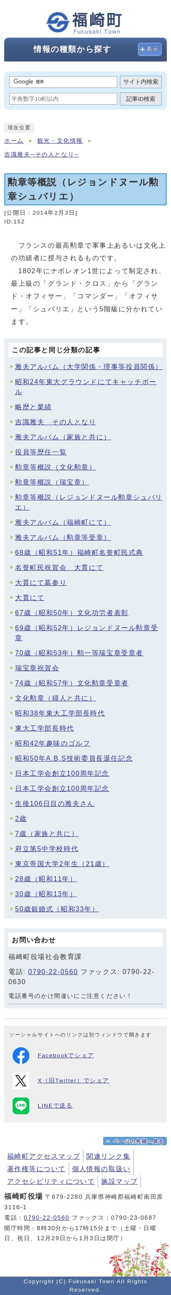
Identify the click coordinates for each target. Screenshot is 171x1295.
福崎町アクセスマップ (43, 1156)
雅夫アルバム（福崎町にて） (63, 522)
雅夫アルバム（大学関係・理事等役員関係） (89, 366)
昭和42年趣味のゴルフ (52, 743)
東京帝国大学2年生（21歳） (62, 863)
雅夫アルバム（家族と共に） (63, 437)
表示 (152, 49)
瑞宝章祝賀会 (37, 668)
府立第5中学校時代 (46, 848)
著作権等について (36, 1168)
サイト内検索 (140, 82)
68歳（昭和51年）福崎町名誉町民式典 (79, 552)
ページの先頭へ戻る (138, 1141)
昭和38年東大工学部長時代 (60, 713)
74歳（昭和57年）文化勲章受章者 (72, 683)
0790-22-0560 (53, 971)
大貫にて (29, 597)
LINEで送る (43, 1106)
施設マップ (119, 1181)
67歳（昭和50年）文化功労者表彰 (72, 612)
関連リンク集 (108, 1156)
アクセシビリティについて (51, 1181)
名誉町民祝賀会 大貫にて (59, 567)
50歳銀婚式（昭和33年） (57, 909)
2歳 (21, 818)
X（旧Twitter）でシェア (61, 1080)
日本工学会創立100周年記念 (62, 773)
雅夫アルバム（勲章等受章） (63, 537)
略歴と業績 (33, 406)
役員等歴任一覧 (41, 452)
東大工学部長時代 (44, 728)
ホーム (14, 141)
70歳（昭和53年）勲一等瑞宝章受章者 (79, 652)
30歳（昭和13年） (46, 894)
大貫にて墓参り (41, 582)
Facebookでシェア (53, 1055)
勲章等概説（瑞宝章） (52, 482)
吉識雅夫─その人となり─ (41, 154)
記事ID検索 (140, 99)
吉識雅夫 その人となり (55, 422)
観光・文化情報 (60, 141)
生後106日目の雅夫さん (55, 803)
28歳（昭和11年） (46, 878)
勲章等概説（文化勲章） (55, 467)
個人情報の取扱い (101, 1168)
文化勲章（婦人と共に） (55, 698)
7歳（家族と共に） (46, 833)
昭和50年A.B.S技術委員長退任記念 (74, 758)
